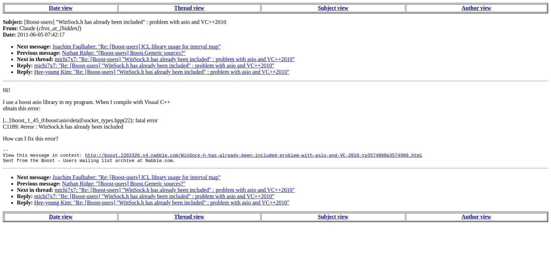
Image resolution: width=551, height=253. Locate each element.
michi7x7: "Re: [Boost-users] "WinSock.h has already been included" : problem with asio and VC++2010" (175, 59)
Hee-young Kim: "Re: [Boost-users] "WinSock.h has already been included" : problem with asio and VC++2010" (161, 72)
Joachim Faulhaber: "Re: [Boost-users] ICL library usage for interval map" (136, 47)
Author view (476, 8)
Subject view (333, 8)
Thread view (189, 8)
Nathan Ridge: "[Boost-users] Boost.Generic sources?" (124, 53)
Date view (60, 8)
